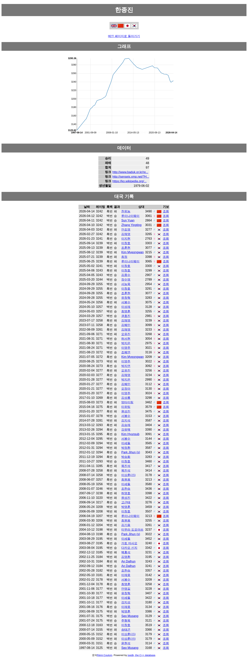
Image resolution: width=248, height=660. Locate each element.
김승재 (125, 425)
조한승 (125, 488)
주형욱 (125, 620)
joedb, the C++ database (141, 655)
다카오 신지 (129, 547)
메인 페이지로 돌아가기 (124, 36)
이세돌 (125, 443)
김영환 (125, 556)
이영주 (125, 347)
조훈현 (125, 247)
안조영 (125, 229)
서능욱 (125, 284)
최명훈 (125, 311)
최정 (124, 256)
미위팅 (125, 406)
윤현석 (125, 643)
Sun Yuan (127, 220)
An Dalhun (128, 561)
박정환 (125, 447)
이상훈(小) (128, 475)
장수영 (125, 279)
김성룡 (125, 397)
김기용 (125, 525)
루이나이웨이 (130, 215)
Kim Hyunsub (130, 434)
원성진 (125, 411)
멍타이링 (127, 402)
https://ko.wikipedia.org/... (129, 181)
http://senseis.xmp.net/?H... (130, 176)
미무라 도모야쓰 (132, 529)
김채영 (125, 234)
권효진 (125, 315)
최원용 (125, 479)
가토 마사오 (129, 543)
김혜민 (125, 325)
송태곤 (125, 629)
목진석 (125, 466)
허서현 (125, 338)
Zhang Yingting (131, 225)
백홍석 (125, 552)
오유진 (125, 334)
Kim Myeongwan (132, 252)
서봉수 (125, 302)
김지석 (125, 420)
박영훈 (125, 506)
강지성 (125, 602)
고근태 (125, 502)
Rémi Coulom (104, 655)
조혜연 (125, 352)
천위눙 (125, 211)
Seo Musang (129, 616)
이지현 (125, 238)
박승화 (125, 456)
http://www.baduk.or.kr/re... (130, 172)
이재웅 (125, 575)
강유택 (125, 429)
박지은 (125, 343)
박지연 (125, 366)
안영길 (125, 588)
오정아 (125, 388)
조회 (166, 211)
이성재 (125, 306)
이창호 (125, 243)
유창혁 (125, 297)
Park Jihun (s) (130, 452)
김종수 (125, 275)
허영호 (125, 493)
